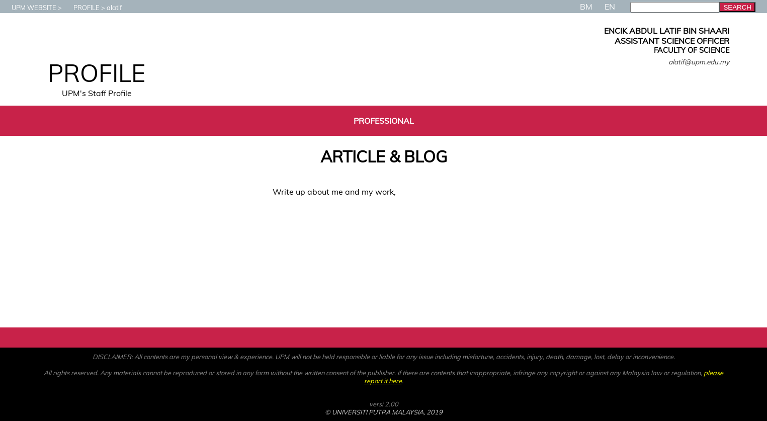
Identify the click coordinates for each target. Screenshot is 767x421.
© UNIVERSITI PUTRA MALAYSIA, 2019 (384, 412)
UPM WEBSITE (29, 8)
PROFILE (81, 8)
